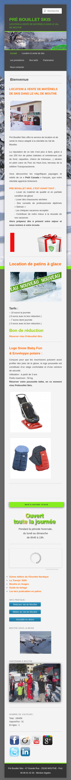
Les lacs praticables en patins (25, 591)
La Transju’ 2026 (18, 580)
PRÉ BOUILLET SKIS (30, 19)
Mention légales (43, 773)
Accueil (13, 53)
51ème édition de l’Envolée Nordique (29, 576)
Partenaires (48, 60)
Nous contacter (17, 67)
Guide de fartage (18, 587)
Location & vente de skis (33, 53)
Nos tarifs (33, 60)
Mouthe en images (19, 584)
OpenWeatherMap (51, 569)
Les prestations (17, 60)
